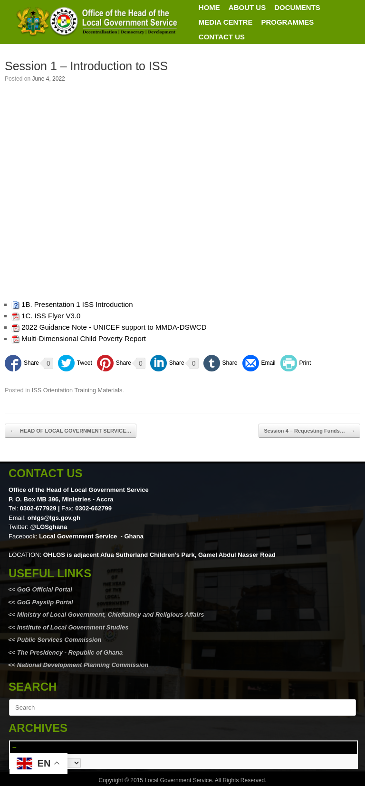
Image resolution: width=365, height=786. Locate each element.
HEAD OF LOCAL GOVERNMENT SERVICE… (70, 431)
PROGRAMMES (287, 22)
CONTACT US (222, 37)
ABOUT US (247, 7)
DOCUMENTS (297, 7)
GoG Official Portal (44, 589)
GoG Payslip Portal (45, 602)
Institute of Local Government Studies (71, 627)
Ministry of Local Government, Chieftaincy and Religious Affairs (110, 614)
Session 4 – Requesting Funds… (309, 431)
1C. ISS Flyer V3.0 (50, 316)
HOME (209, 7)
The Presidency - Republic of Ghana (69, 652)
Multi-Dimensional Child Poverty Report (83, 338)
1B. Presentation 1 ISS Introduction (77, 304)
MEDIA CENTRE (226, 22)
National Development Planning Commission (83, 664)
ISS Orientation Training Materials (77, 390)
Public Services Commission (59, 639)
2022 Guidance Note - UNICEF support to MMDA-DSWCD (113, 327)
